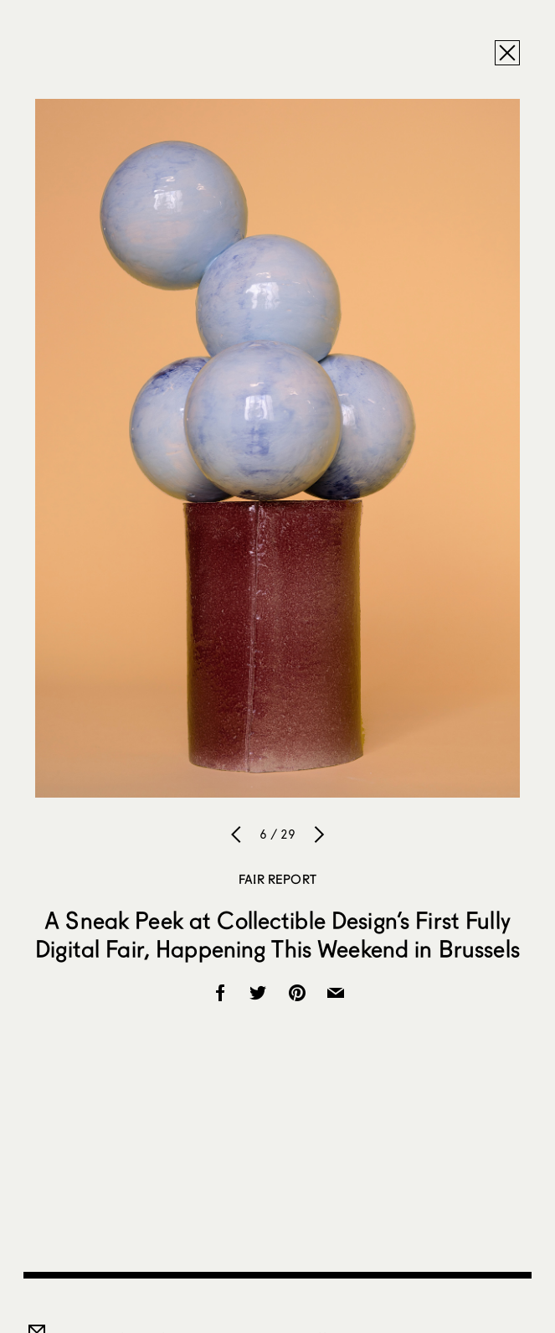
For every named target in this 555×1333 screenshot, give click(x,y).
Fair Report (277, 878)
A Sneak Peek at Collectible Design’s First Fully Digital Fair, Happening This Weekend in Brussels (277, 934)
